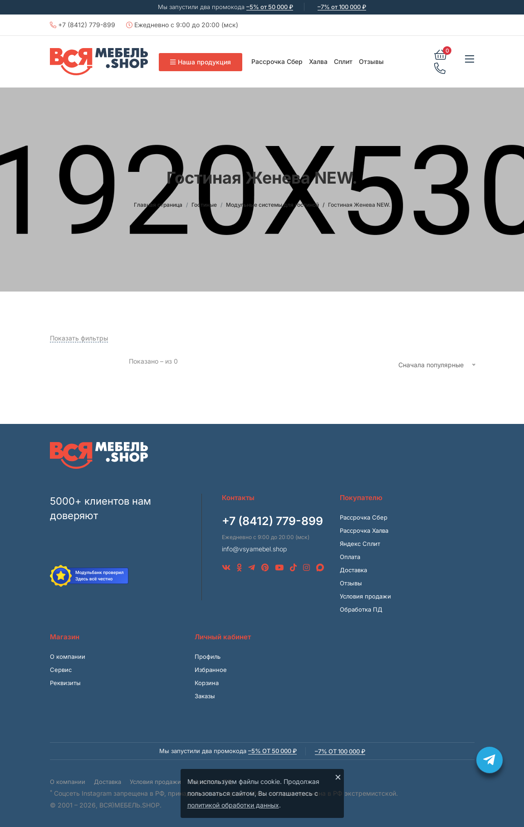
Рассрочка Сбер (277, 61)
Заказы (205, 696)
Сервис (61, 669)
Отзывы (371, 61)
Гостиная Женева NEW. (359, 204)
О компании (67, 656)
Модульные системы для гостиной (272, 204)
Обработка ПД (361, 609)
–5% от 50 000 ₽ (269, 6)
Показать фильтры (79, 338)
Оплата (350, 556)
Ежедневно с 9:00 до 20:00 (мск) (182, 25)
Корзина (207, 682)
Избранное (211, 669)
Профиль (207, 656)
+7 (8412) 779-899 (82, 25)
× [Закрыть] (338, 776)
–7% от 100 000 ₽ (342, 6)
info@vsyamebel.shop (254, 549)
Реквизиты (65, 682)
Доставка (353, 570)
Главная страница (158, 204)
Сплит (343, 61)
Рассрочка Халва (364, 530)
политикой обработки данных (233, 805)
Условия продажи (365, 596)
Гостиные (204, 204)
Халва (318, 61)
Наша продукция (200, 62)
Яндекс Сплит (360, 543)
